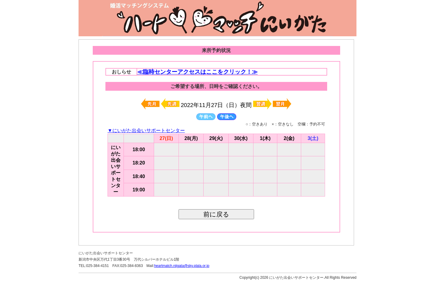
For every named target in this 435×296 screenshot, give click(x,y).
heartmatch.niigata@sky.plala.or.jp (181, 266)
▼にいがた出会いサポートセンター (146, 130)
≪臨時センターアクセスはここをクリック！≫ (197, 72)
